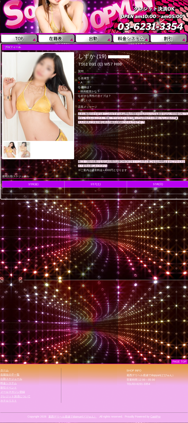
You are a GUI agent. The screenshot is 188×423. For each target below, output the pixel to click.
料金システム (8, 383)
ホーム (4, 370)
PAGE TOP (179, 361)
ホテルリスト (8, 400)
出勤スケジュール (11, 378)
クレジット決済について (15, 396)
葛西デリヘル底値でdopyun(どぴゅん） (72, 416)
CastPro (155, 416)
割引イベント (8, 387)
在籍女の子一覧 (10, 374)
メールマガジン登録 (12, 391)
